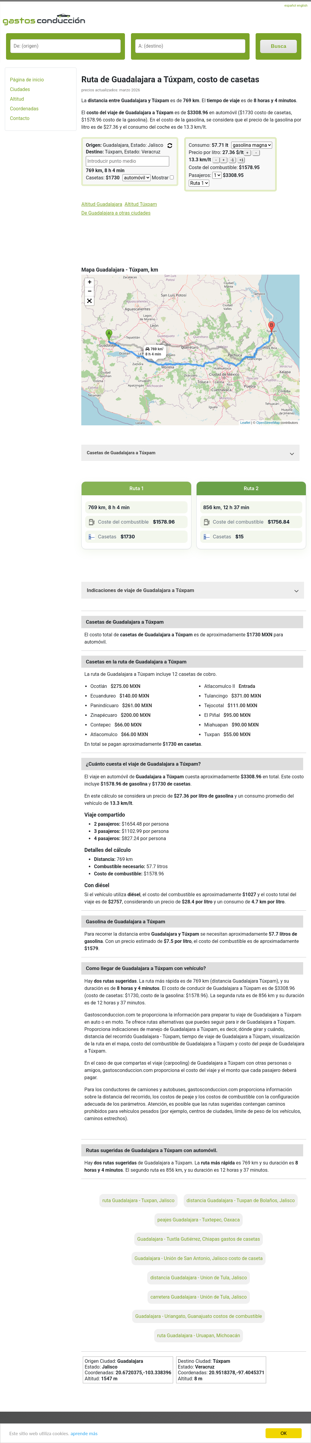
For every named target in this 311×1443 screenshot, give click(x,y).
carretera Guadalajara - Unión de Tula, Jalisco (199, 1297)
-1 (232, 160)
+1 (241, 160)
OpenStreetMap (268, 422)
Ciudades (20, 89)
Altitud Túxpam (141, 204)
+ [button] (90, 282)
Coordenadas (24, 109)
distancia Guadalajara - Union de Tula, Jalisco (198, 1278)
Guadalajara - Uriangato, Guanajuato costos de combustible (198, 1316)
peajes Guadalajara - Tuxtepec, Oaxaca (198, 1220)
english (302, 6)
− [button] (90, 291)
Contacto (20, 118)
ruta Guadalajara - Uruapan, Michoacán (198, 1335)
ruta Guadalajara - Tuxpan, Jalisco (138, 1200)
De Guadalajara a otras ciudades (116, 213)
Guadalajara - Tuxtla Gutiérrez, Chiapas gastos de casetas (198, 1239)
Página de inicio (27, 80)
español (291, 6)
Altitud (17, 99)
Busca (278, 46)
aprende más (84, 1434)
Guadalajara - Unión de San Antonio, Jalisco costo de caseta (199, 1258)
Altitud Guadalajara (101, 204)
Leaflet (245, 422)
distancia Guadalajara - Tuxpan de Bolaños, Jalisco (241, 1200)
